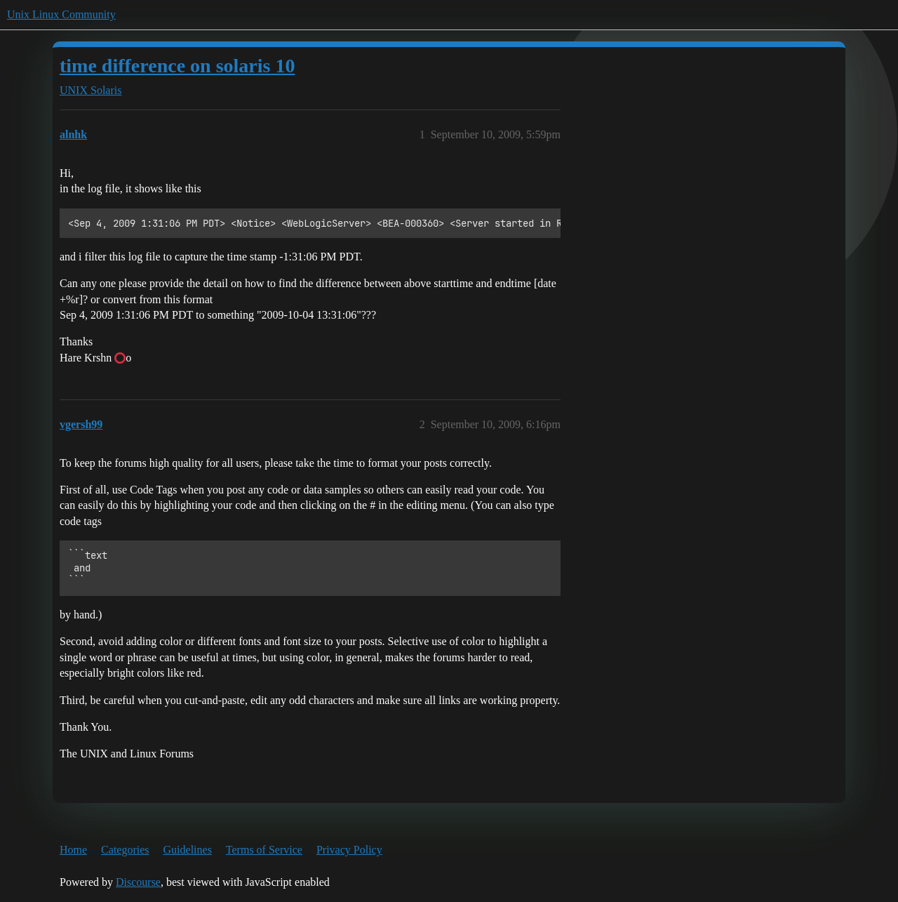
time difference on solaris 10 (177, 66)
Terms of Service (264, 850)
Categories (125, 850)
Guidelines (187, 850)
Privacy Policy (349, 850)
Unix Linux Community (61, 14)
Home (73, 850)
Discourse (138, 882)
